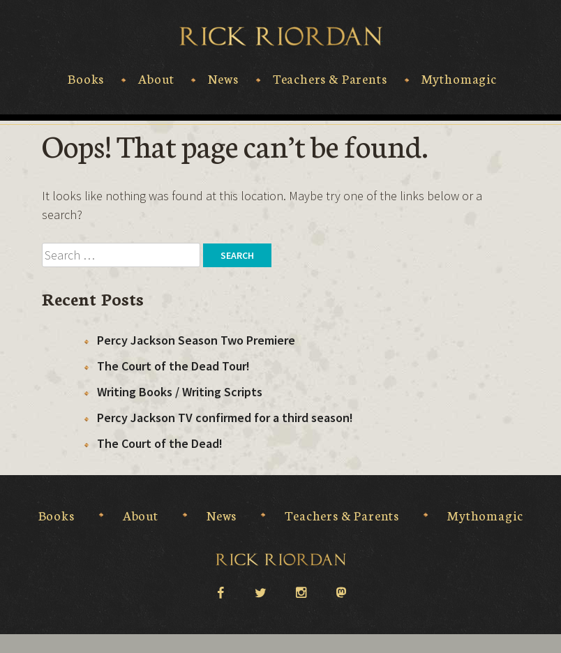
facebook (219, 591)
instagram (300, 591)
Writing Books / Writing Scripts (179, 392)
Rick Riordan (280, 36)
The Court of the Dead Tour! (173, 366)
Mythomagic (459, 78)
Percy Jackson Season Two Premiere (196, 340)
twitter (260, 591)
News (223, 78)
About (156, 78)
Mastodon (341, 593)
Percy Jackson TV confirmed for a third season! (225, 418)
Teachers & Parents (330, 78)
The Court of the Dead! (160, 443)
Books (86, 78)
